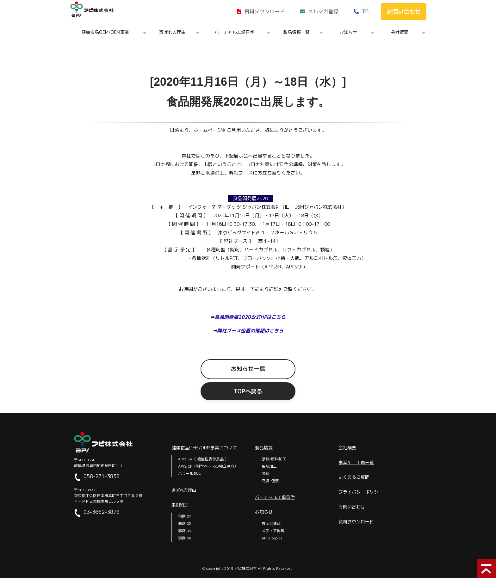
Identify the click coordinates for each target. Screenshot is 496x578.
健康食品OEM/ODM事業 (105, 32)
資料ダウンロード (264, 11)
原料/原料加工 (274, 459)
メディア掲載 (273, 530)
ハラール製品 (189, 473)
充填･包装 (270, 480)
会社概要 (399, 32)
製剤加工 (269, 466)
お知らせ (348, 32)
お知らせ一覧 (248, 369)
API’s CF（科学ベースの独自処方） (208, 466)
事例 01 (184, 516)
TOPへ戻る (248, 391)
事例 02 (184, 523)
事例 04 (184, 538)
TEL (366, 11)
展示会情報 (271, 523)
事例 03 (184, 530)
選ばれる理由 (172, 32)
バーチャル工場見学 (234, 32)
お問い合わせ (404, 11)
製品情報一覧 (296, 32)
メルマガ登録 (323, 11)
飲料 (265, 473)
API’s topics (272, 538)
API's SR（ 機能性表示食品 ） (203, 459)
